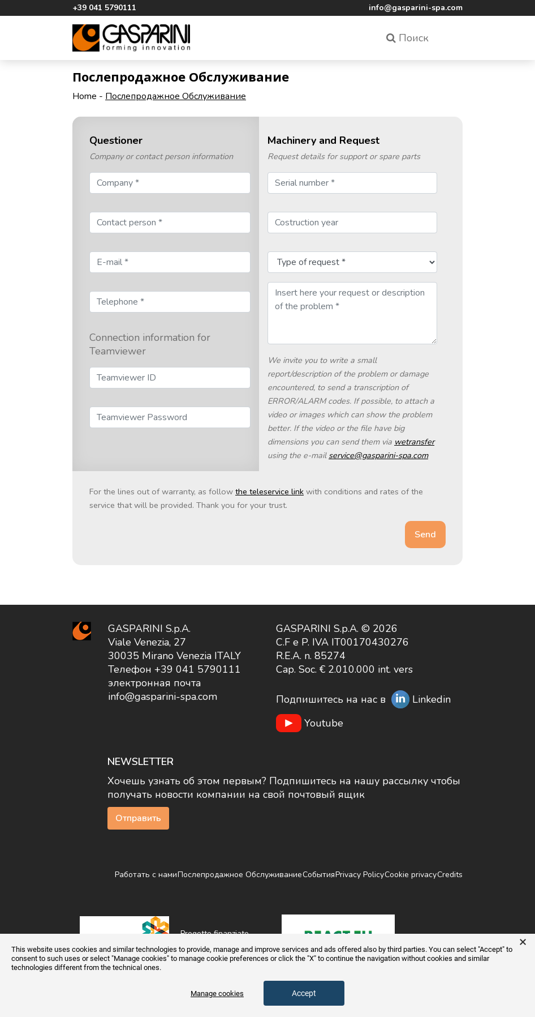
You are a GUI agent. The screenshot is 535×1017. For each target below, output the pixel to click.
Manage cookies (217, 993)
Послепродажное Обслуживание (240, 874)
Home (84, 96)
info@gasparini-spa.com (416, 7)
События (319, 874)
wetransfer (414, 441)
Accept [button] (304, 993)
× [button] (523, 942)
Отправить (138, 818)
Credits (450, 874)
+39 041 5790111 (104, 7)
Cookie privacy (411, 874)
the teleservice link (269, 491)
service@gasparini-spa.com (378, 455)
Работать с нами (146, 874)
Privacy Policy (359, 874)
